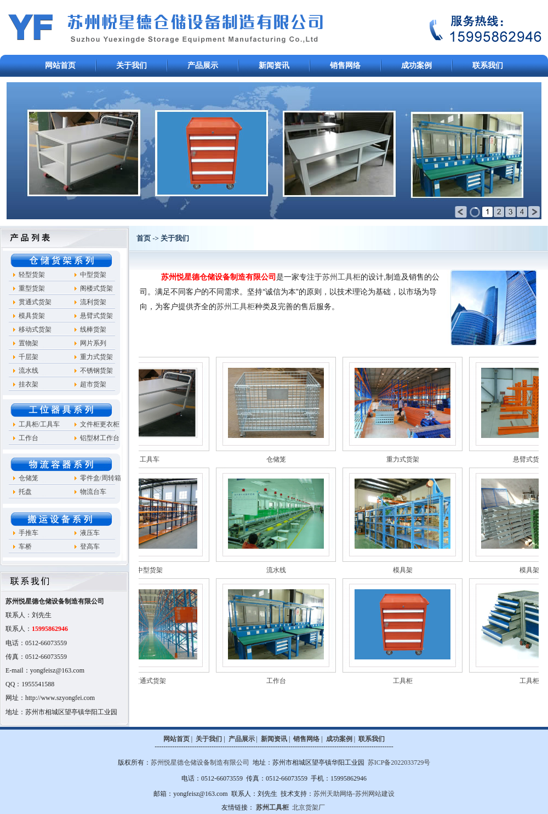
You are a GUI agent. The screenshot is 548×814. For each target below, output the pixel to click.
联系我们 (487, 65)
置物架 (28, 343)
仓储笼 (28, 478)
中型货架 (93, 274)
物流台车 (93, 492)
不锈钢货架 (96, 370)
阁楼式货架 (96, 288)
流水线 (28, 370)
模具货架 (32, 316)
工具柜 (421, 681)
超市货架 (93, 384)
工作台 (28, 438)
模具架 (421, 570)
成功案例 (416, 65)
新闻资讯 (274, 65)
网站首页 (60, 65)
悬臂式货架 (96, 316)
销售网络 (345, 65)
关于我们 (131, 65)
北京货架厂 (308, 807)
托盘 (25, 492)
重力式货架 (96, 357)
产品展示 (202, 65)
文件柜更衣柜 (99, 424)
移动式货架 (35, 329)
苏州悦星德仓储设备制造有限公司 (200, 762)
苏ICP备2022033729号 (399, 762)
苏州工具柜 (341, 276)
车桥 (25, 546)
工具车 (168, 459)
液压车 (90, 533)
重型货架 (32, 288)
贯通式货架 (35, 302)
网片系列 (93, 343)
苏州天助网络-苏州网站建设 (354, 794)
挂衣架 (28, 384)
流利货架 (93, 302)
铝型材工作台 (99, 438)
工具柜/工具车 (39, 424)
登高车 (90, 546)
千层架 (28, 357)
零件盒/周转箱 (100, 478)
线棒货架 (93, 329)
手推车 (28, 533)
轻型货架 (32, 274)
